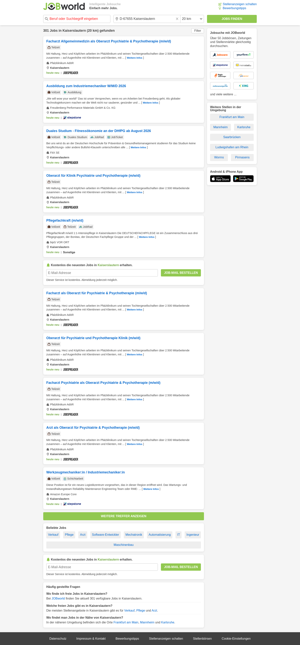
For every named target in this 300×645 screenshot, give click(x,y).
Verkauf (53, 534)
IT (178, 534)
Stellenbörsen (202, 638)
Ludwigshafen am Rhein (231, 147)
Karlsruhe (167, 622)
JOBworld (58, 598)
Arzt (82, 534)
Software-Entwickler (105, 534)
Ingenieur (192, 534)
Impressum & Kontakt (91, 638)
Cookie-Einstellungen (236, 638)
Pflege (69, 534)
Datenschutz (57, 638)
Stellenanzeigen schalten (240, 4)
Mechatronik (134, 534)
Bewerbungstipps (234, 8)
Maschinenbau (124, 544)
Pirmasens (242, 157)
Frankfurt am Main (125, 622)
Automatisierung (160, 534)
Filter (197, 30)
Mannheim (147, 622)
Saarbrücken (232, 137)
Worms (219, 157)
